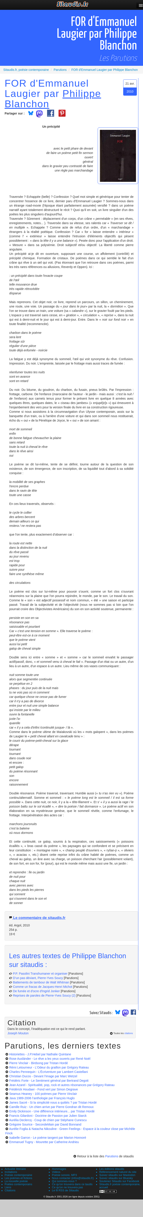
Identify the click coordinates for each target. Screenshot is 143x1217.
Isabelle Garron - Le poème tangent (47, 1137)
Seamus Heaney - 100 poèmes (43, 1093)
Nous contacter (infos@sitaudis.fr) (73, 1178)
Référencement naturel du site (117, 1172)
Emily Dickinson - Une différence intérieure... (52, 1111)
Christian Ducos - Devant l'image (43, 1076)
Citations (10, 1190)
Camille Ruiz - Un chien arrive (51, 1107)
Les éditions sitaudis (111, 1169)
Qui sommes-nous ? (64, 1181)
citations (128, 1033)
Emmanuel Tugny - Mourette (44, 1142)
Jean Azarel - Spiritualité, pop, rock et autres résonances (62, 1085)
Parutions (111, 1156)
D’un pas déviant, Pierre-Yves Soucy (38, 978)
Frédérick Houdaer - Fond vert (43, 1089)
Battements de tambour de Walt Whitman (41, 982)
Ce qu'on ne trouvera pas (67, 1187)
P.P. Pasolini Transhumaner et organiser (40, 973)
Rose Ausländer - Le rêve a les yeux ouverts (49, 1058)
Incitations (11, 1172)
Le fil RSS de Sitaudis (65, 1190)
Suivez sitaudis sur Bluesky (116, 1178)
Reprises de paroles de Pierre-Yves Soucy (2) (44, 995)
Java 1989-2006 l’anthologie (42, 1098)
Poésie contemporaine (18, 1175)
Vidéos (56, 1172)
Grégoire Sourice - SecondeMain (45, 1124)
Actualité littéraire (15, 1169)
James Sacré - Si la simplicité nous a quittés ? (53, 1102)
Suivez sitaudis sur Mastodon (117, 1175)
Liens (8, 1187)
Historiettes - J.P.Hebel (40, 1054)
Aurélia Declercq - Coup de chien (48, 1120)
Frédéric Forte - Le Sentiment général (48, 1080)
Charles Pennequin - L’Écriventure (48, 1072)
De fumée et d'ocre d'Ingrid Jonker (36, 991)
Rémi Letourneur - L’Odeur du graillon (49, 1067)
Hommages (59, 1169)
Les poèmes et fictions (18, 1178)
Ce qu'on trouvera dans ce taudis (72, 1184)
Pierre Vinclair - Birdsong (38, 1063)
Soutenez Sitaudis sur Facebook (119, 1181)
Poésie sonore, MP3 (64, 1175)
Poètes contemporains (18, 1184)
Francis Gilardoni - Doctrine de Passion (48, 1115)
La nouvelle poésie (16, 1181)
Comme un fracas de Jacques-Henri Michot (42, 986)
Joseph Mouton (18, 1033)
